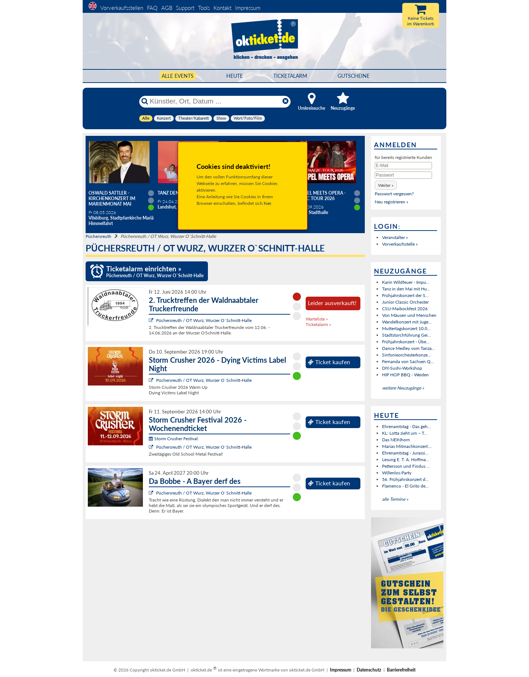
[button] (386, 185)
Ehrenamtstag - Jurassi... (405, 453)
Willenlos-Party (396, 472)
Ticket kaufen (329, 362)
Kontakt (222, 7)
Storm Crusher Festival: (174, 438)
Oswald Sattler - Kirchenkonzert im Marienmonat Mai (112, 198)
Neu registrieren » (391, 201)
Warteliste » (317, 319)
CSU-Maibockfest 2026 (405, 308)
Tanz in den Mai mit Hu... (406, 289)
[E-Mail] (403, 165)
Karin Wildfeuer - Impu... (405, 282)
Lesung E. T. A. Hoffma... (405, 459)
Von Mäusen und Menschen (409, 315)
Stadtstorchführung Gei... (406, 335)
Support (185, 7)
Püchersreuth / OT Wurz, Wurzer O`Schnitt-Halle (204, 320)
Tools (204, 7)
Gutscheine (354, 76)
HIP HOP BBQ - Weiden (405, 374)
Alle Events (178, 76)
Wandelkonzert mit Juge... (407, 322)
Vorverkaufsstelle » (400, 244)
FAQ (152, 7)
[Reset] (285, 101)
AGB (166, 7)
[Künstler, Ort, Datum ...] (214, 101)
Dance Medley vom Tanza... (408, 348)
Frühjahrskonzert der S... (405, 295)
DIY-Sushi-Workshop (402, 368)
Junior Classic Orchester (405, 302)
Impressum (247, 7)
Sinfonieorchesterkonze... (406, 355)
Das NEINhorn (396, 439)
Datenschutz (369, 670)
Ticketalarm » (318, 324)
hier (267, 203)
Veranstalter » (395, 237)
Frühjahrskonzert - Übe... (405, 341)
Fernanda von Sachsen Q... (408, 361)
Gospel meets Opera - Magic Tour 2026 (320, 195)
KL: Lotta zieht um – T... (404, 433)
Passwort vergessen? (394, 193)
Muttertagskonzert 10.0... (406, 328)
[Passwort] (403, 175)
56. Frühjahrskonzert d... (405, 479)
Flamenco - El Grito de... (405, 486)
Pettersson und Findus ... (406, 466)
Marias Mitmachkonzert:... (407, 446)
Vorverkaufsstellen (121, 7)
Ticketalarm (290, 76)
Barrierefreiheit (401, 670)
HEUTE (234, 76)
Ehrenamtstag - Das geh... (406, 426)
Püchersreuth (98, 236)
